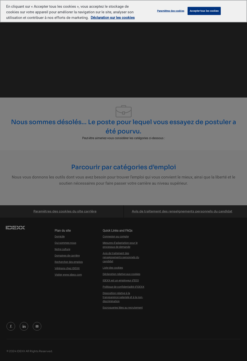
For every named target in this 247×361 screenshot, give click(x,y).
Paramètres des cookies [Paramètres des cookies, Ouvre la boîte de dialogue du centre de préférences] (170, 10)
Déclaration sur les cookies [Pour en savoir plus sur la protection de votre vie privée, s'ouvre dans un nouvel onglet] (113, 17)
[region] (123, 11)
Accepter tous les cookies (204, 10)
